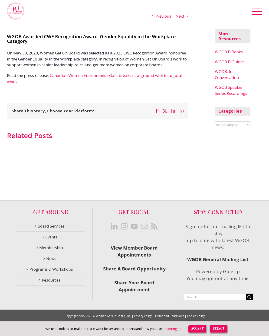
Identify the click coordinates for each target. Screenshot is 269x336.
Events (51, 237)
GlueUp (231, 271)
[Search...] (214, 297)
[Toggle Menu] (257, 12)
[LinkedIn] (114, 226)
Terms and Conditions (169, 316)
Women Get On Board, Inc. (113, 316)
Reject (218, 328)
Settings (173, 328)
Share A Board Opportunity (134, 269)
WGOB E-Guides (230, 61)
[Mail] (144, 226)
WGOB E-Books (229, 51)
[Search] (249, 297)
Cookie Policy (196, 316)
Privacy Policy (143, 316)
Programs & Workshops (51, 269)
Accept (197, 328)
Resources (51, 280)
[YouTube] (134, 226)
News (51, 258)
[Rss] (154, 226)
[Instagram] (124, 226)
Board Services (51, 226)
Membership (51, 247)
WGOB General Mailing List (218, 259)
